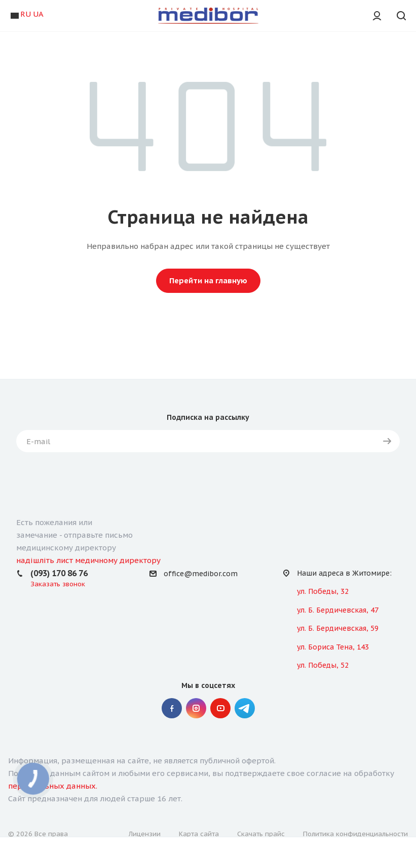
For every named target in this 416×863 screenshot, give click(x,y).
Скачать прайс (261, 834)
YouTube (220, 708)
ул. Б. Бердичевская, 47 (338, 610)
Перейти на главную (208, 280)
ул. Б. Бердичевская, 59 (338, 628)
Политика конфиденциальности (355, 834)
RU (25, 14)
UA (38, 14)
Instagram (196, 708)
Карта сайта (199, 834)
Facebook (172, 708)
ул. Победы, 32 (323, 591)
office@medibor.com (201, 573)
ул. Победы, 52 (323, 665)
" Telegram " (245, 708)
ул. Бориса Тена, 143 (333, 647)
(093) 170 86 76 (59, 573)
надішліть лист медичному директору (88, 560)
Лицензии (145, 834)
